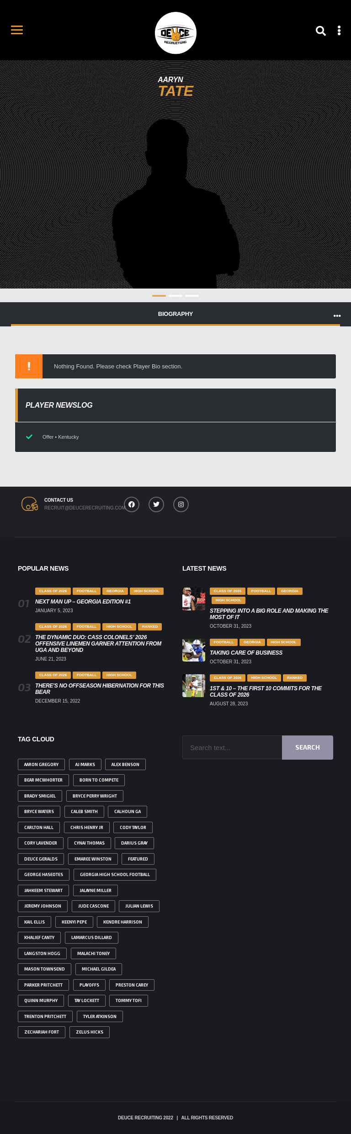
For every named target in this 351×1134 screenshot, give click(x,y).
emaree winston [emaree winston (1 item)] (93, 858)
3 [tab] (192, 296)
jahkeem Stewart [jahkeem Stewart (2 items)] (43, 890)
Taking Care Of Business (246, 653)
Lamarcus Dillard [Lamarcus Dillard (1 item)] (91, 937)
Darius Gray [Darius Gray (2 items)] (134, 842)
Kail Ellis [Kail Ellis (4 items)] (34, 921)
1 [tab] (159, 296)
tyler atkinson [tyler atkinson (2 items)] (100, 1016)
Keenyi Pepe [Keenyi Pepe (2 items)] (74, 921)
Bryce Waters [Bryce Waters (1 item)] (39, 811)
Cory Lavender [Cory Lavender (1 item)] (40, 842)
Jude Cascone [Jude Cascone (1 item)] (93, 905)
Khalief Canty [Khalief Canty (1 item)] (39, 937)
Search (307, 747)
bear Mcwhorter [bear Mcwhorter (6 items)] (43, 779)
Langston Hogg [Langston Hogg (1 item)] (42, 953)
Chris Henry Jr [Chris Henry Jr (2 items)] (86, 827)
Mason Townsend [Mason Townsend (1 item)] (44, 968)
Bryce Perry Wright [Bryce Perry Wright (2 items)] (95, 795)
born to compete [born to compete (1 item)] (99, 779)
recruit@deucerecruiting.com (84, 507)
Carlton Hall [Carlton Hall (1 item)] (38, 827)
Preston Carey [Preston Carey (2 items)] (132, 984)
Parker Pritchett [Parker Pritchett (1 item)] (43, 984)
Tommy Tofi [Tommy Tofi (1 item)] (129, 1000)
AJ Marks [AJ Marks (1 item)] (85, 764)
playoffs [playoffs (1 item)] (89, 984)
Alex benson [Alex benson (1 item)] (125, 764)
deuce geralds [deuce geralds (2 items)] (41, 858)
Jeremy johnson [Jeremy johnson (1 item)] (42, 905)
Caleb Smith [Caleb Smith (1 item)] (84, 811)
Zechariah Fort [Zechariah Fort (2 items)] (41, 1031)
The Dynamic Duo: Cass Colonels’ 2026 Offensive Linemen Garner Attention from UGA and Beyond (98, 643)
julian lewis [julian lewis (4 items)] (139, 905)
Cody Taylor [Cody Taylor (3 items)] (133, 827)
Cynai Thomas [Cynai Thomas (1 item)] (89, 842)
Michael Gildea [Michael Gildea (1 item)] (99, 968)
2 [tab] (175, 296)
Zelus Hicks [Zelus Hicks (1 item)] (89, 1031)
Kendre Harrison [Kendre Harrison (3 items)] (122, 921)
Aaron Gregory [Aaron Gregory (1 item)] (41, 764)
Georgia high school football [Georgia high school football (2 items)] (115, 874)
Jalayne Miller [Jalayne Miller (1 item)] (96, 890)
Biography (175, 313)
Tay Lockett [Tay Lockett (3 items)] (86, 1000)
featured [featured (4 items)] (138, 858)
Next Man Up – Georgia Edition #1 (83, 601)
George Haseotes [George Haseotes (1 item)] (43, 874)
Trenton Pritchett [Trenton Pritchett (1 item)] (45, 1016)
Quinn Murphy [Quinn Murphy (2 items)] (41, 1000)
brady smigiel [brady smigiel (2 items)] (40, 795)
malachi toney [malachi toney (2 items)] (93, 953)
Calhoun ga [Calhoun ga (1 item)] (127, 811)
